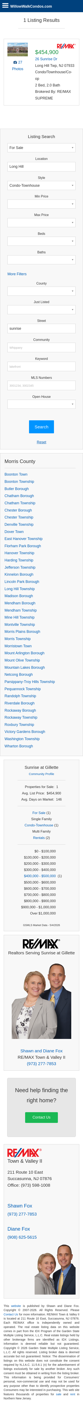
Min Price (41, 196)
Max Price (41, 215)
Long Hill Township (20, 589)
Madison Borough (19, 596)
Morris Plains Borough (22, 632)
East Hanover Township (24, 539)
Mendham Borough (20, 603)
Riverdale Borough (20, 703)
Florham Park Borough (23, 546)
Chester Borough (18, 510)
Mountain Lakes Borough (25, 667)
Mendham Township (21, 610)
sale (58, 1394)
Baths (41, 252)
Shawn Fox (19, 1206)
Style (41, 178)
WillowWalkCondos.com (31, 6)
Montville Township (20, 625)
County (41, 283)
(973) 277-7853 (41, 1063)
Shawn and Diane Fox (41, 1050)
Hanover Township (19, 553)
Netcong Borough (19, 674)
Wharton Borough (19, 746)
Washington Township (22, 739)
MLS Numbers (41, 377)
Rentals (39, 838)
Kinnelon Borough (19, 574)
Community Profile (41, 774)
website (16, 1306)
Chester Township (19, 517)
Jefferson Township (20, 567)
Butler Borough (17, 489)
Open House (41, 396)
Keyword (41, 358)
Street (41, 321)
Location (41, 159)
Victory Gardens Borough (25, 732)
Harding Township (19, 560)
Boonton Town (16, 474)
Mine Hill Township (19, 617)
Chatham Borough (19, 496)
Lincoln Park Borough (22, 582)
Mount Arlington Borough (24, 653)
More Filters (17, 274)
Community (41, 339)
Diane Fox (18, 1229)
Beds (41, 233)
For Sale (38, 813)
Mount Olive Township (22, 660)
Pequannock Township (23, 689)
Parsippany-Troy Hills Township (30, 682)
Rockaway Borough (20, 710)
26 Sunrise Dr (46, 59)
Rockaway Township (21, 717)
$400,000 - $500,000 (40, 876)
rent (72, 1394)
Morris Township (18, 639)
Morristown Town (18, 646)
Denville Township (19, 524)
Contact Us (41, 1117)
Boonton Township (19, 482)
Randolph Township (20, 696)
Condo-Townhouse (39, 825)
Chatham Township (20, 503)
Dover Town (14, 532)
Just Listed (41, 302)
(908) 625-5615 (22, 1237)
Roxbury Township (19, 725)
